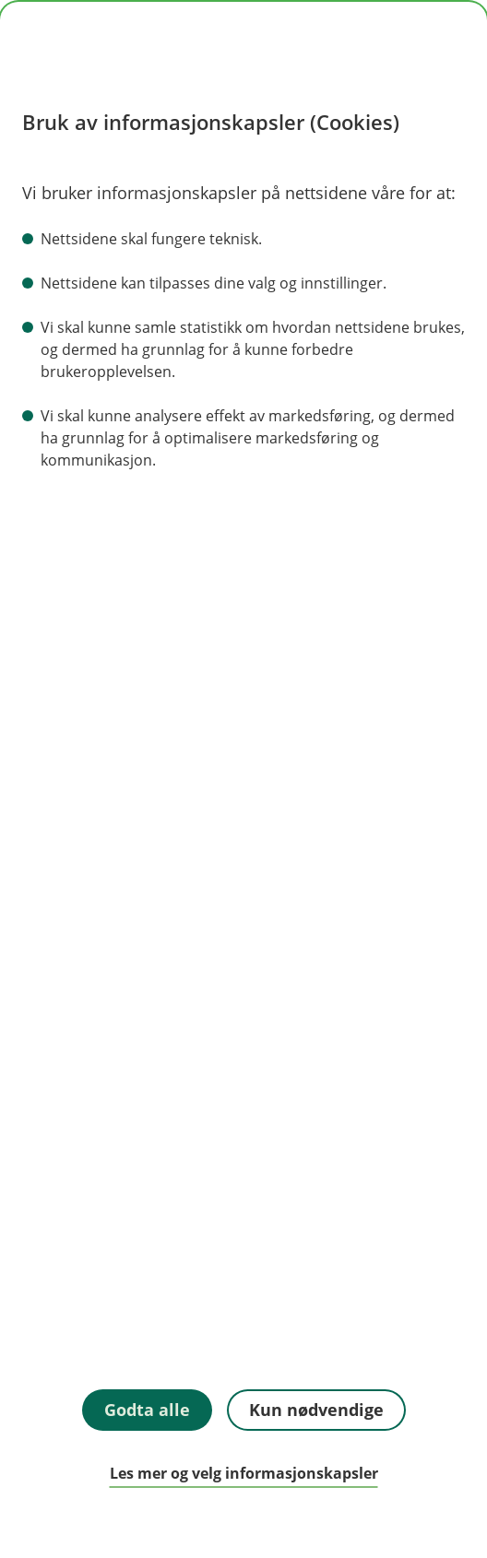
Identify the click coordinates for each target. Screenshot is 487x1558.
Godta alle (147, 1410)
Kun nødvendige (316, 1410)
